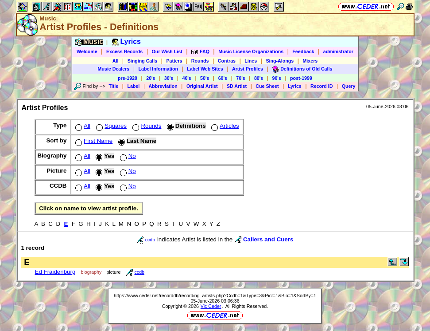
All (115, 60)
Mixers (310, 60)
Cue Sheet (267, 86)
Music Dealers (114, 68)
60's (222, 78)
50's (204, 78)
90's (276, 78)
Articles (224, 125)
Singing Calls (143, 60)
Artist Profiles (247, 68)
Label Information (158, 68)
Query (349, 86)
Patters (174, 60)
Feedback (303, 51)
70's (240, 78)
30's (168, 78)
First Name (93, 141)
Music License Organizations (250, 51)
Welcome (87, 51)
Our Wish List (167, 51)
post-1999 (301, 78)
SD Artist (237, 86)
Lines (250, 60)
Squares (110, 125)
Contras (227, 60)
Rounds (200, 60)
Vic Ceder (211, 306)
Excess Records (124, 51)
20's (150, 78)
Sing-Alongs (280, 60)
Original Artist (202, 86)
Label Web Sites (205, 68)
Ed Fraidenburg (55, 271)
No (127, 156)
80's (258, 78)
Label (133, 86)
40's (186, 78)
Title (113, 86)
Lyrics (295, 86)
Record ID (321, 86)
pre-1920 (127, 78)
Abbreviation (163, 86)
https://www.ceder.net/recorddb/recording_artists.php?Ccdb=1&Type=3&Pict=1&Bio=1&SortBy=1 (215, 295)
